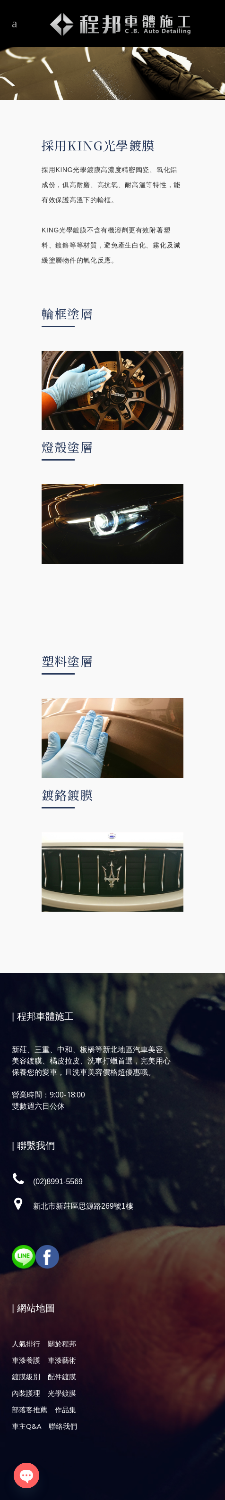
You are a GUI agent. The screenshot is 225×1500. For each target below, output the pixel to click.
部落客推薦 (29, 1409)
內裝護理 (26, 1393)
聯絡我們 (63, 1426)
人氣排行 (26, 1343)
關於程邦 (62, 1343)
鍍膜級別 (26, 1376)
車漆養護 (26, 1360)
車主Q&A (26, 1426)
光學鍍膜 (62, 1393)
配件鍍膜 (62, 1376)
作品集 (65, 1409)
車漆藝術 (62, 1360)
